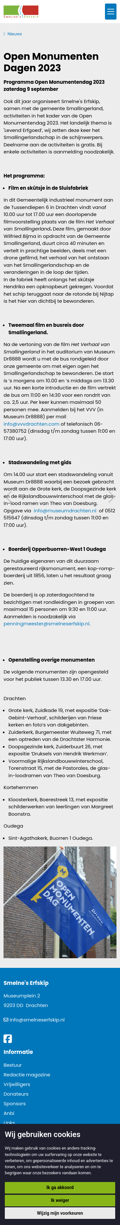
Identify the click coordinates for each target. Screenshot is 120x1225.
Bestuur (13, 1065)
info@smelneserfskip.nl (37, 1019)
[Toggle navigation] (110, 12)
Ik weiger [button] (60, 1200)
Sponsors (15, 1103)
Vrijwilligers (17, 1084)
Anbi (9, 1113)
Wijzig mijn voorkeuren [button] (60, 1213)
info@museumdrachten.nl (65, 510)
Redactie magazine (27, 1074)
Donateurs (16, 1093)
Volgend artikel (110, 497)
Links (9, 1122)
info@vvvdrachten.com (32, 424)
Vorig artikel (9, 497)
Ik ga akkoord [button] (60, 1187)
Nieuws (14, 34)
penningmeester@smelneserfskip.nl (46, 623)
